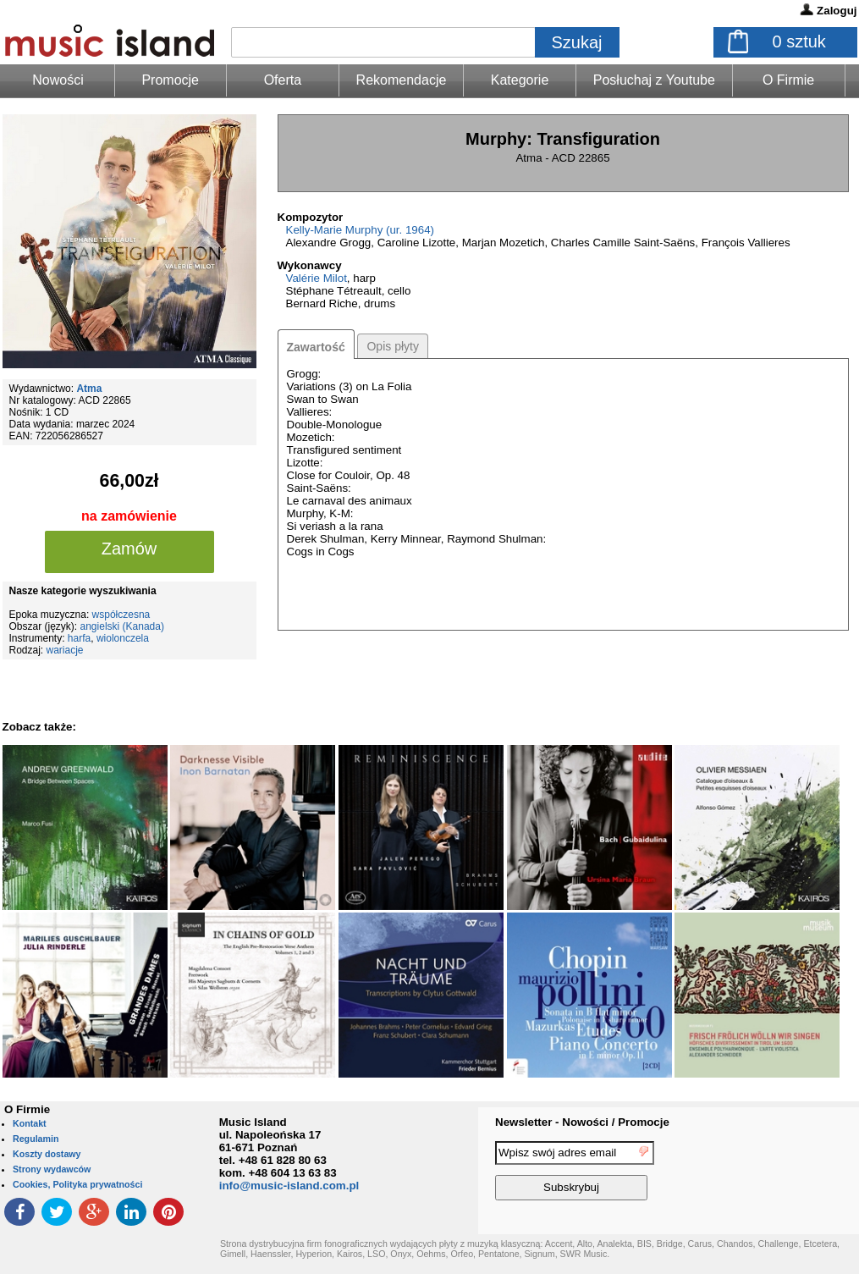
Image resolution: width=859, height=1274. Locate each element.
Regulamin (35, 1138)
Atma (89, 388)
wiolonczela (122, 638)
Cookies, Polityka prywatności (77, 1184)
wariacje (65, 650)
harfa (79, 638)
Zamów (129, 548)
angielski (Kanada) (122, 626)
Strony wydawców (52, 1169)
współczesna (121, 614)
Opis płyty (392, 346)
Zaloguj (836, 10)
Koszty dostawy (47, 1154)
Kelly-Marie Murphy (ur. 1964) (360, 229)
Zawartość (316, 347)
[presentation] (789, 1173)
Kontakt (30, 1123)
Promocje (170, 80)
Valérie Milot (316, 278)
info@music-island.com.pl (289, 1185)
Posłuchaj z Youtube (654, 80)
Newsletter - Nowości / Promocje (582, 1122)
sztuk (799, 41)
